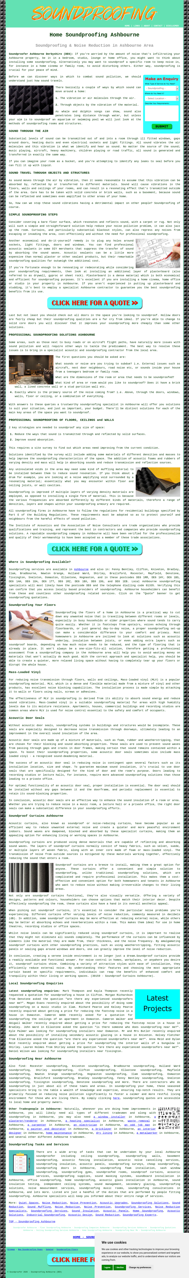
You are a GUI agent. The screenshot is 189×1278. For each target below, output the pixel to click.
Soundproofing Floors (67, 1250)
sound (130, 87)
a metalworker (147, 1133)
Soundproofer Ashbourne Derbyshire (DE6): (41, 53)
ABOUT (147, 26)
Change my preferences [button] (140, 1267)
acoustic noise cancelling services (148, 1160)
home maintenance (59, 1133)
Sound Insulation (85, 1210)
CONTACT (158, 26)
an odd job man (137, 1124)
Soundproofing (164, 203)
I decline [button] (120, 1267)
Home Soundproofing (148, 1210)
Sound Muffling (39, 1206)
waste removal (139, 1120)
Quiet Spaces (28, 1202)
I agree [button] (107, 1267)
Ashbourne (81, 569)
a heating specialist (82, 1120)
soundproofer (46, 1156)
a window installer (109, 1116)
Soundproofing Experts (139, 1214)
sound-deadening (66, 756)
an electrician (85, 1124)
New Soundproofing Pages (30, 1250)
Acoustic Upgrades (114, 1202)
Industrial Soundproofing (45, 1214)
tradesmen (77, 1137)
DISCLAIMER (172, 26)
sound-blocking (37, 793)
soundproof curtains (48, 895)
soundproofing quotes (139, 1098)
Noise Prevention (83, 1202)
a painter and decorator (46, 1129)
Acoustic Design (80, 1214)
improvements (140, 1108)
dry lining (104, 1133)
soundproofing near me (158, 1027)
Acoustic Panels (115, 1210)
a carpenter (37, 1124)
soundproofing (45, 62)
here (116, 1098)
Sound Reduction (107, 1214)
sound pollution (108, 76)
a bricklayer (102, 1129)
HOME (127, 26)
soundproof (42, 119)
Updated (49, 1250)
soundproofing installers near (79, 1031)
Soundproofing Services (133, 1206)
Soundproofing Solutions (150, 1202)
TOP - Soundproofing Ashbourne (32, 1221)
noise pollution (71, 1094)
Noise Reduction (54, 1202)
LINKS (137, 26)
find (22, 1066)
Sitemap (11, 1250)
